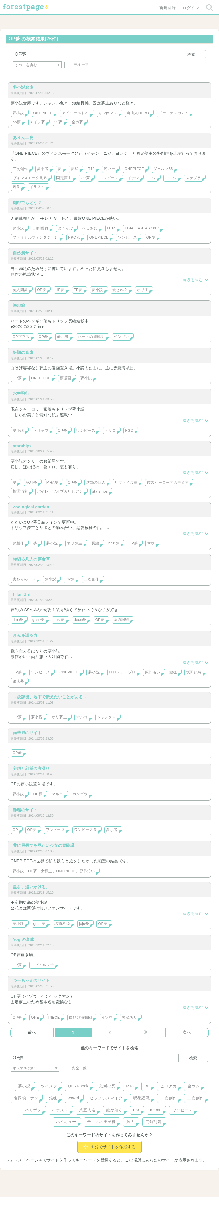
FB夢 (78, 290)
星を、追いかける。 (31, 887)
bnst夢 (113, 543)
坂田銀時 (194, 672)
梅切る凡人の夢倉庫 (31, 559)
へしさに (90, 228)
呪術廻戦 (121, 620)
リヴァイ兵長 (126, 483)
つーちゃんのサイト (31, 980)
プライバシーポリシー (171, 1203)
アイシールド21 (75, 113)
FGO (129, 431)
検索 (191, 54)
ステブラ (193, 178)
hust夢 (59, 620)
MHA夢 (52, 483)
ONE (35, 1018)
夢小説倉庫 (23, 87)
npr (136, 1110)
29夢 (58, 122)
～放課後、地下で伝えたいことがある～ (50, 697)
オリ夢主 (74, 543)
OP (15, 830)
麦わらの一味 (24, 579)
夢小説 (18, 113)
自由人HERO (138, 113)
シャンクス (106, 717)
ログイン (190, 7)
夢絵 (74, 169)
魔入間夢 (20, 290)
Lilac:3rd (22, 594)
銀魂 (173, 672)
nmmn (156, 1110)
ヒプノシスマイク (106, 1098)
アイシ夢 (37, 122)
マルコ (82, 717)
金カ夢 (77, 122)
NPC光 (74, 237)
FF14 (111, 228)
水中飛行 (21, 393)
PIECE (54, 1018)
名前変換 (62, 924)
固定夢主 (64, 178)
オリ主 (142, 290)
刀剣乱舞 (41, 228)
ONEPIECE (43, 113)
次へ (186, 1032)
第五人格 (87, 1110)
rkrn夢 (18, 620)
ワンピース (108, 178)
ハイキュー (66, 1121)
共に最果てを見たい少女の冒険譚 (43, 845)
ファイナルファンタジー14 (36, 237)
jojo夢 (84, 924)
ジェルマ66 (163, 169)
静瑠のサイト (25, 810)
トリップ (41, 431)
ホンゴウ (80, 794)
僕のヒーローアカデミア (168, 483)
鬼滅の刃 (107, 1086)
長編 (95, 543)
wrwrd (73, 1098)
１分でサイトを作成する (109, 1146)
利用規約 (101, 1203)
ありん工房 (23, 137)
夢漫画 (65, 378)
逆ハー (109, 169)
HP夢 (60, 290)
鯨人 (130, 1121)
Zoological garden (31, 507)
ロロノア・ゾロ (122, 672)
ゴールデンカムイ (173, 113)
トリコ (110, 431)
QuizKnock (78, 1086)
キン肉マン (107, 113)
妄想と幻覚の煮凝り (31, 768)
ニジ (152, 178)
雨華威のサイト (27, 732)
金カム (193, 1086)
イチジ (133, 178)
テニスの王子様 (101, 1121)
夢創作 (18, 543)
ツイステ (49, 1086)
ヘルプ (36, 1203)
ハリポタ (33, 1110)
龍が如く (114, 1110)
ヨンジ (171, 178)
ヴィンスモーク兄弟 (30, 178)
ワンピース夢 (85, 830)
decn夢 (80, 620)
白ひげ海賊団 (80, 1018)
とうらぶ (65, 228)
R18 (91, 169)
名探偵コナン (26, 1098)
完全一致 (76, 64)
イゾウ (107, 1018)
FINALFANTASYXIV (142, 228)
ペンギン (121, 337)
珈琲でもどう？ (27, 202)
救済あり (129, 1018)
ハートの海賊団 (91, 337)
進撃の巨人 (95, 483)
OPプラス (21, 337)
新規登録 (167, 7)
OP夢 (85, 178)
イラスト (37, 187)
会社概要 (131, 1203)
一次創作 (168, 1098)
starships (22, 446)
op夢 (17, 122)
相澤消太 (20, 491)
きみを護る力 (25, 635)
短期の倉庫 (23, 352)
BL (147, 1086)
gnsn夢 (38, 620)
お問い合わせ (68, 1203)
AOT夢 (31, 483)
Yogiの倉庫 (23, 939)
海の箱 (19, 305)
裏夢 (16, 187)
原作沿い (152, 672)
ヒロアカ (168, 1086)
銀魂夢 (18, 681)
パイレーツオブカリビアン (60, 491)
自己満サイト (25, 253)
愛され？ (120, 290)
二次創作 (20, 169)
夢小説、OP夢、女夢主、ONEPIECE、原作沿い (54, 871)
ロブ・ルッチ (42, 965)
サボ (151, 543)
